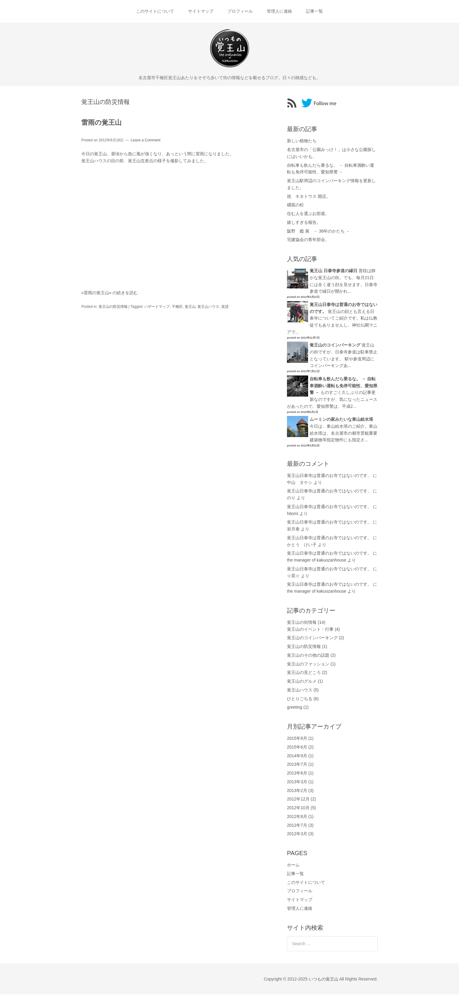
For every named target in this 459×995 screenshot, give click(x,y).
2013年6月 (297, 773)
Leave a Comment (145, 141)
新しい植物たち (302, 141)
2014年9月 (297, 756)
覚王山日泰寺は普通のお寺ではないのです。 (329, 476)
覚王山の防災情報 (113, 307)
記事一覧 (315, 11)
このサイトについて (154, 11)
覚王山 (190, 307)
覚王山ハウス (208, 307)
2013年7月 (297, 764)
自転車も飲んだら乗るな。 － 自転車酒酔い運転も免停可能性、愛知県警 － (343, 386)
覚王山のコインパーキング (335, 345)
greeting (294, 707)
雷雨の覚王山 (101, 123)
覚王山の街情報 (302, 622)
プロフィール (240, 11)
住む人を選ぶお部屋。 (308, 214)
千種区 (177, 307)
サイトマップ (200, 11)
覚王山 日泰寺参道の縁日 (333, 271)
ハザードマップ (157, 307)
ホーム (293, 865)
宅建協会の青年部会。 (308, 240)
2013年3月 (297, 782)
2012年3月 (297, 834)
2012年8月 (297, 817)
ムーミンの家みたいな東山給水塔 (341, 419)
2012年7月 (297, 825)
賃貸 (225, 307)
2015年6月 (297, 747)
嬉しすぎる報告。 (304, 223)
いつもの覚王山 (323, 979)
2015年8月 (297, 738)
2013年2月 (297, 790)
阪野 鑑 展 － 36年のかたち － (318, 231)
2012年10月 (298, 808)
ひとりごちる (299, 699)
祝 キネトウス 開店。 (308, 197)
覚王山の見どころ (304, 673)
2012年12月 (298, 799)
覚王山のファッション (308, 664)
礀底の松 (295, 205)
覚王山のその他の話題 (308, 655)
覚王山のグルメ (302, 681)
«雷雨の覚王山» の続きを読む (109, 293)
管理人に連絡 (280, 11)
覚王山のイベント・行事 (310, 629)
